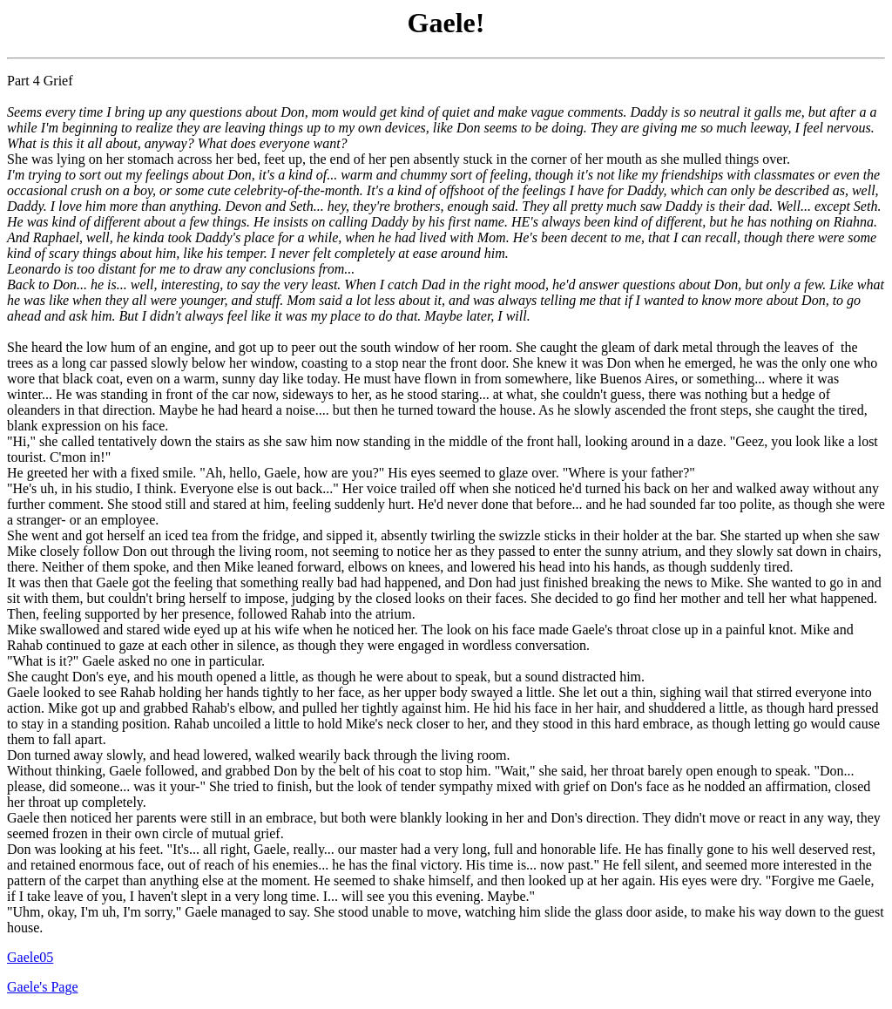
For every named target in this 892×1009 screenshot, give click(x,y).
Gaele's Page (42, 986)
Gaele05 (30, 957)
